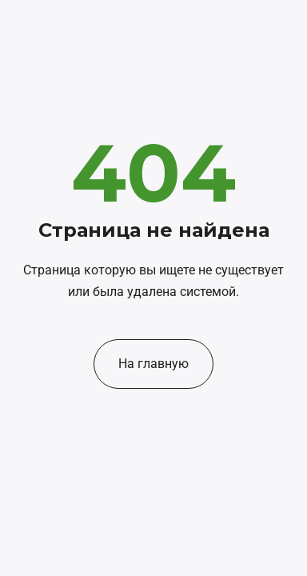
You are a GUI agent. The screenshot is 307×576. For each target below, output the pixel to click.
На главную (153, 363)
